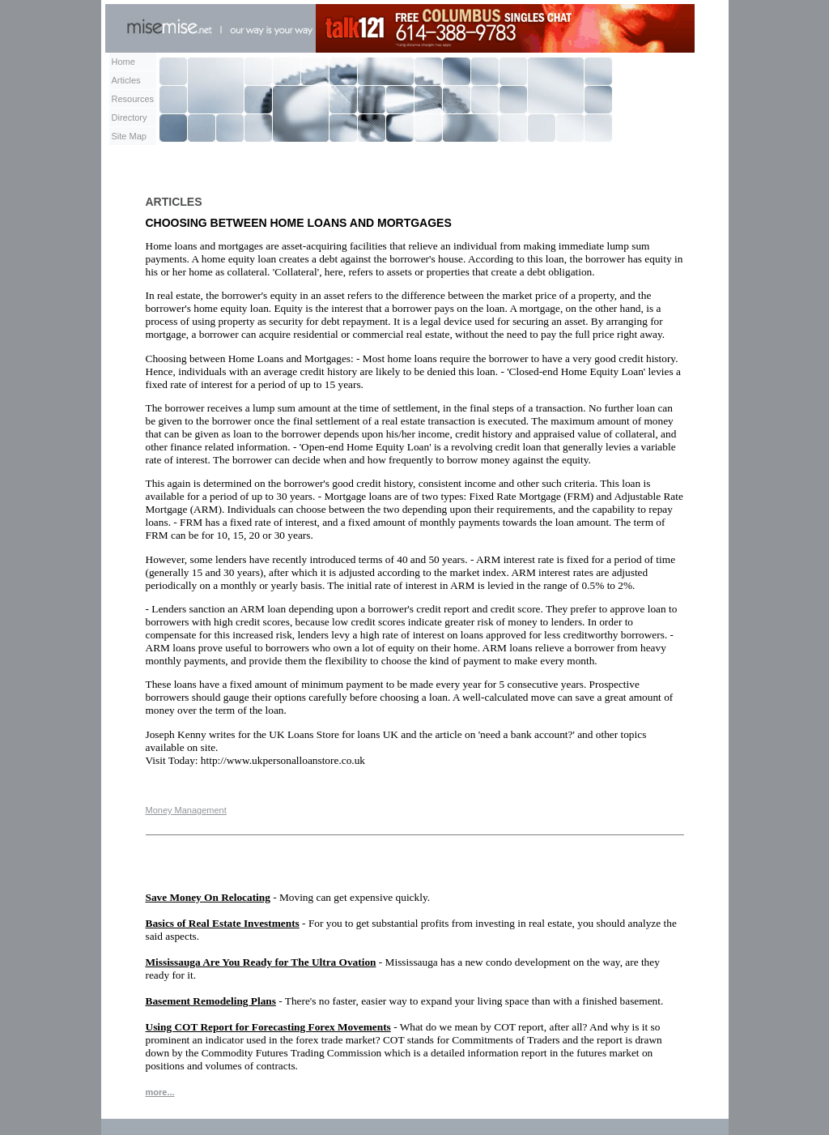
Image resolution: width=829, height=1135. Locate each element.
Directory (129, 117)
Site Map (129, 136)
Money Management (186, 810)
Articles (126, 80)
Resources (133, 99)
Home (123, 61)
